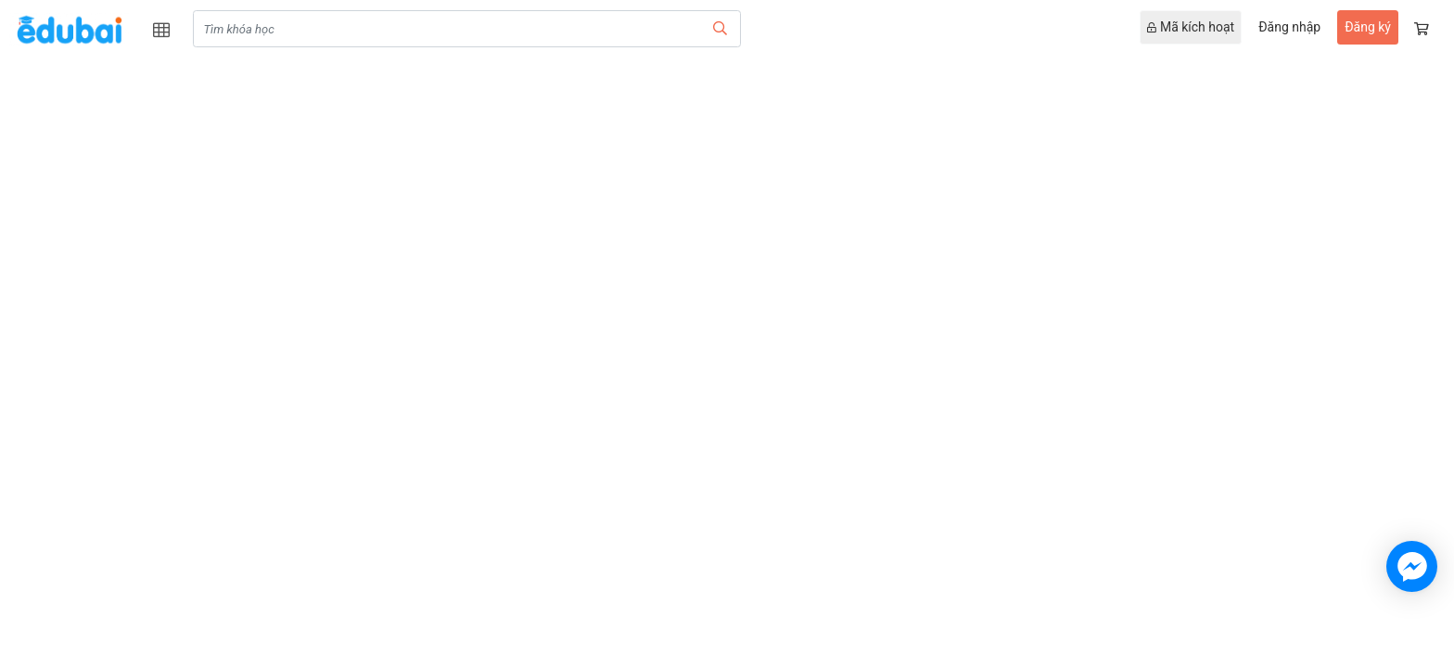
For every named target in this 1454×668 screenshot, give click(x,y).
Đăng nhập (1289, 26)
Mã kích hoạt (1190, 26)
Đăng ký (1368, 26)
